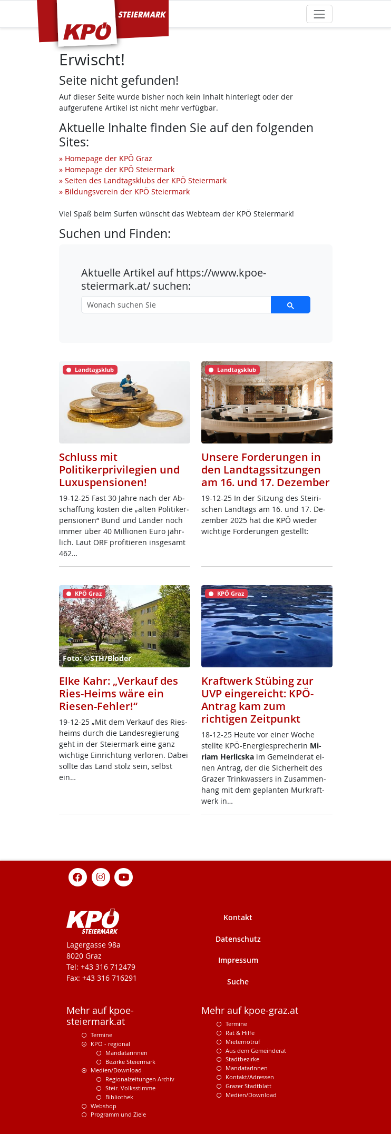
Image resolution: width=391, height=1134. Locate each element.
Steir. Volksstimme (130, 1088)
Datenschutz (238, 939)
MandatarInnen (247, 1068)
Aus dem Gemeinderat (256, 1050)
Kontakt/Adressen (250, 1077)
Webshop (103, 1106)
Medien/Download (116, 1070)
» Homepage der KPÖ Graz (105, 158)
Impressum (238, 960)
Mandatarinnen (126, 1053)
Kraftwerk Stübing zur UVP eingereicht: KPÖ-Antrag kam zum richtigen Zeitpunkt (257, 700)
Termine (101, 1035)
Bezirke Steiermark (130, 1062)
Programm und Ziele (118, 1114)
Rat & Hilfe (240, 1033)
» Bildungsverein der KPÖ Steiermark (124, 191)
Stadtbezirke (242, 1059)
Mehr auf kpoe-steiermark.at (100, 1016)
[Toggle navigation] (319, 14)
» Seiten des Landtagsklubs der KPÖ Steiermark (143, 180)
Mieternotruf (243, 1042)
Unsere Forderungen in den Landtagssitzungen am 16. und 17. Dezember (265, 469)
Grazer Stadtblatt (248, 1086)
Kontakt (237, 917)
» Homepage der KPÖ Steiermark (116, 169)
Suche (238, 982)
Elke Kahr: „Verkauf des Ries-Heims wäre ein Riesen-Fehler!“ (118, 693)
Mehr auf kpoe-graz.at (249, 1010)
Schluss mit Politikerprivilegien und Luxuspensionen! (119, 469)
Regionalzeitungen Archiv (139, 1079)
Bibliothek (119, 1097)
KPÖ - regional (110, 1044)
